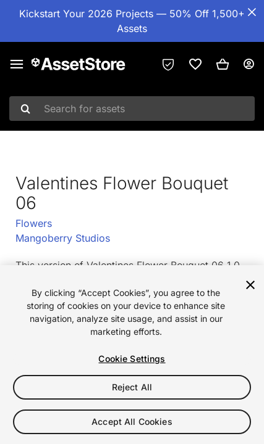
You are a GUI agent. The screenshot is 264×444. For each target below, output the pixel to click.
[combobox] (132, 108)
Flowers (33, 223)
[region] (132, 354)
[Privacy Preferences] (168, 64)
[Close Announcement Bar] (251, 12)
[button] (222, 64)
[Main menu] (16, 64)
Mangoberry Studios (62, 238)
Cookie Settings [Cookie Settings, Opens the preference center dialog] (131, 358)
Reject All (132, 387)
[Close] (250, 284)
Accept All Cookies (132, 421)
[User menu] (248, 64)
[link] (195, 64)
